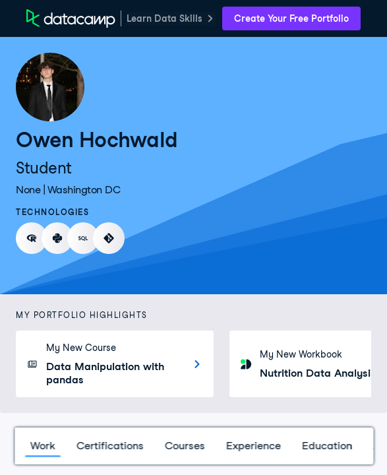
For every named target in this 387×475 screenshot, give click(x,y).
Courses (184, 445)
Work (42, 445)
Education (326, 445)
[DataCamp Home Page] (70, 18)
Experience (252, 445)
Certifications (109, 445)
